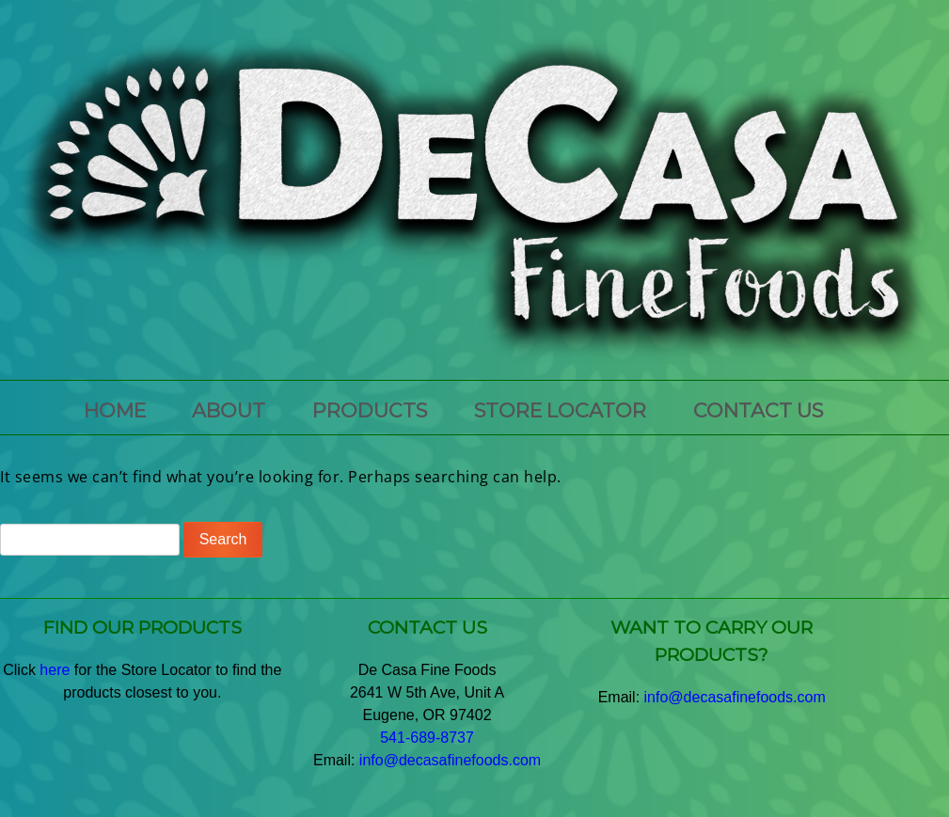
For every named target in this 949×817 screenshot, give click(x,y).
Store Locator (560, 410)
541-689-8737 (427, 738)
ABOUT (228, 410)
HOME (115, 410)
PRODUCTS (369, 410)
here (55, 670)
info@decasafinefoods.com (450, 760)
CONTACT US (758, 410)
